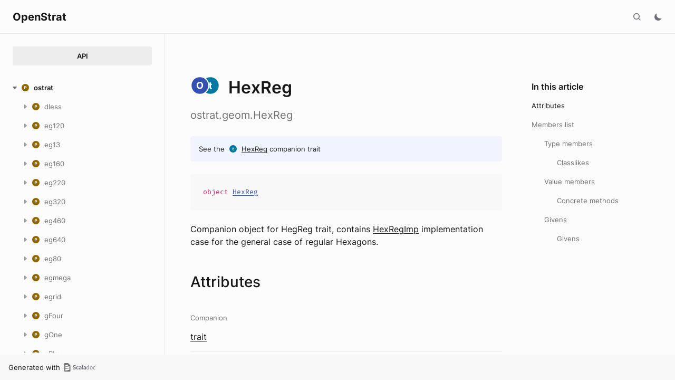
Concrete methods (588, 200)
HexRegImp (396, 229)
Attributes (548, 105)
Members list (553, 124)
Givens (555, 219)
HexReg (254, 149)
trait (198, 336)
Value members (569, 181)
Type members (568, 143)
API (82, 56)
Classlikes (573, 162)
